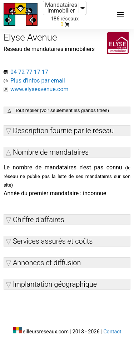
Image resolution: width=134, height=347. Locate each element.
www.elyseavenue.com (39, 89)
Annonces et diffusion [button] (47, 262)
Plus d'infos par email (37, 80)
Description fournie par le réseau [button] (63, 130)
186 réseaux (65, 19)
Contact (112, 332)
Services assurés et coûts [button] (53, 241)
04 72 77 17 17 (29, 72)
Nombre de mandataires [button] (51, 152)
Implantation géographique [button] (55, 284)
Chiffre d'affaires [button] (38, 219)
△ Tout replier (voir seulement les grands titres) (58, 110)
